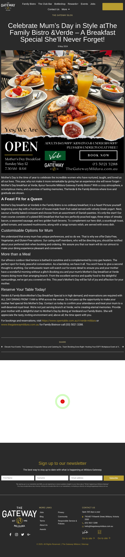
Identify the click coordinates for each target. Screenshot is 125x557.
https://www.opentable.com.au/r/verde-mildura (69, 320)
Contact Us (53, 9)
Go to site (88, 538)
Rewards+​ (73, 4)
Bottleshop (59, 4)
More (66, 9)
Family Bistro (29, 4)
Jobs (92, 4)
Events (84, 4)
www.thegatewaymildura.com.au (20, 324)
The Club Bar (45, 4)
